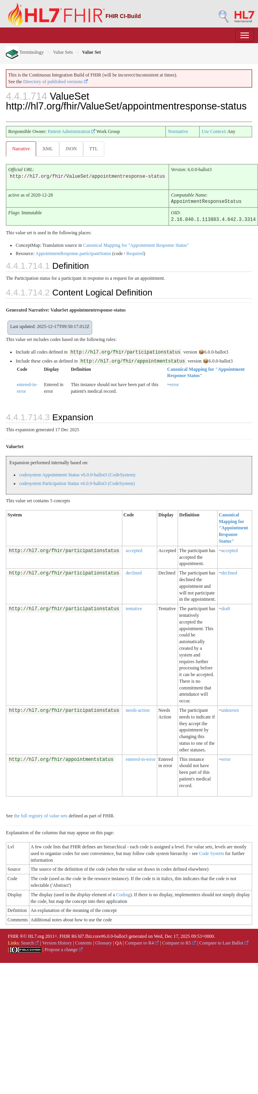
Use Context (213, 131)
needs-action (138, 709)
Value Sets (63, 52)
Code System (211, 852)
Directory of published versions (55, 81)
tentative (134, 608)
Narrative (21, 148)
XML (47, 148)
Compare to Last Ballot (223, 942)
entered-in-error (141, 758)
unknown (230, 709)
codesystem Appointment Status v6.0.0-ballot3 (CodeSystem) (77, 474)
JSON (71, 148)
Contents (83, 942)
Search (30, 942)
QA (118, 942)
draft (225, 608)
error (174, 384)
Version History (57, 942)
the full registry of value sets (40, 815)
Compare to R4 (142, 942)
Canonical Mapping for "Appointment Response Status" (136, 244)
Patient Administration (71, 131)
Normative (178, 131)
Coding (123, 894)
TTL (93, 148)
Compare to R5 (179, 942)
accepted (134, 549)
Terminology (25, 52)
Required (135, 252)
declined (134, 572)
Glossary (103, 942)
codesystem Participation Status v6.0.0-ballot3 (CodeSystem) (77, 482)
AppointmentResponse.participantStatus (73, 252)
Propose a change (64, 949)
